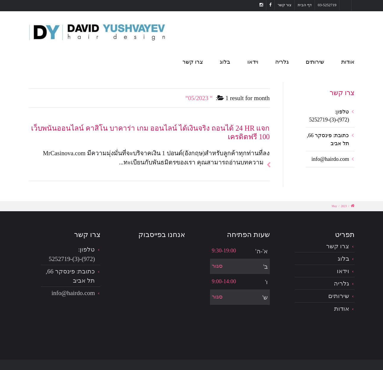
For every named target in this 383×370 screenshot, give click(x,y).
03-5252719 (327, 5)
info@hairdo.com (330, 159)
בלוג (225, 62)
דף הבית (305, 5)
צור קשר (284, 5)
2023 (344, 206)
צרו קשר (192, 62)
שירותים (315, 62)
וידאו (252, 62)
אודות (348, 62)
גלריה (282, 62)
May (334, 206)
